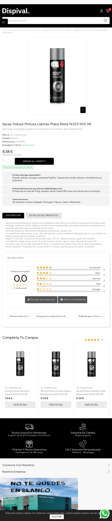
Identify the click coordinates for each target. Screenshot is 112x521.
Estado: (6, 138)
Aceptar (57, 516)
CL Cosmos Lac (18, 134)
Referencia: (8, 141)
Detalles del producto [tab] (43, 215)
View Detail (20, 404)
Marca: (6, 134)
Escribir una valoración (41, 299)
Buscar (105, 20)
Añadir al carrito (34, 161)
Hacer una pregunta (72, 299)
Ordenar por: (85, 316)
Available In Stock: (12, 145)
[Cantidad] (5, 160)
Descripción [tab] (13, 215)
